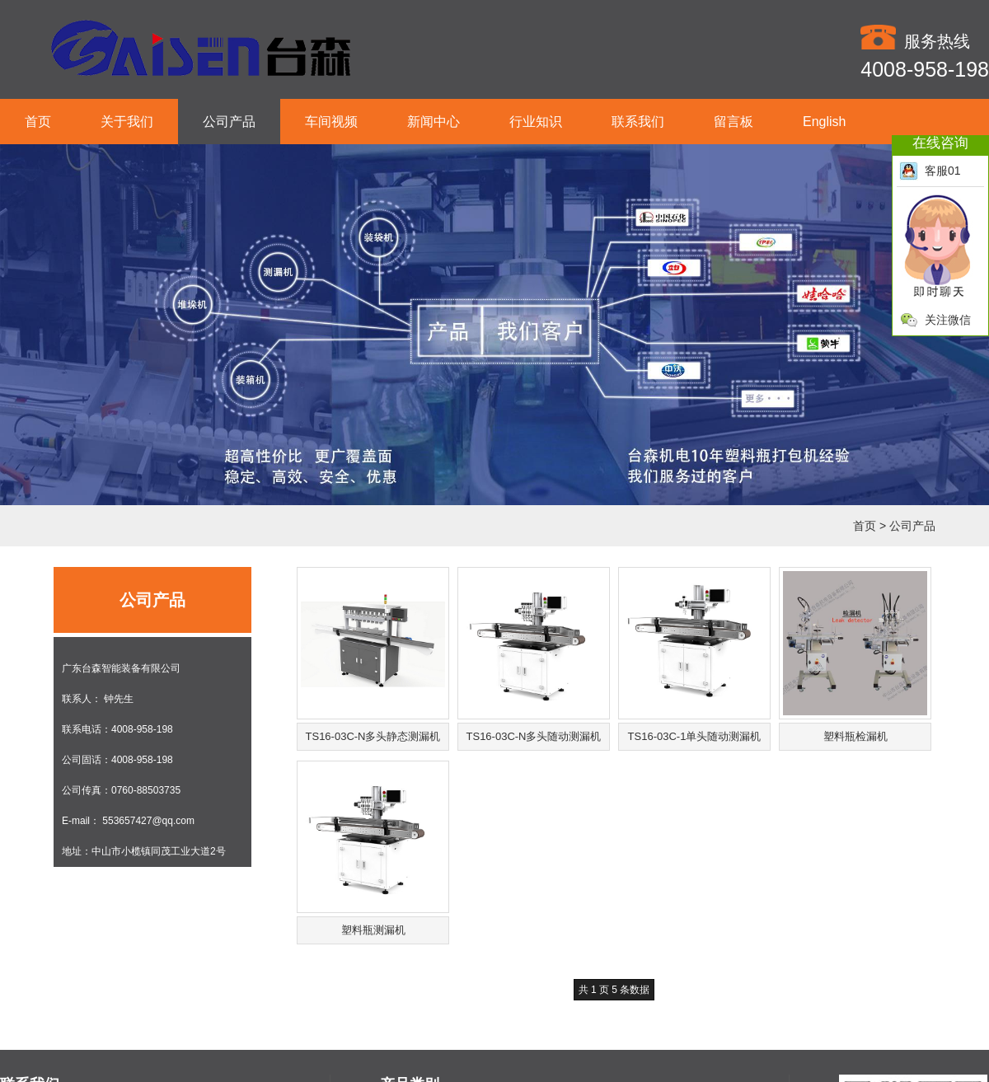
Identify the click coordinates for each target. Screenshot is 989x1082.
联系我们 (638, 122)
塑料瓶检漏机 (855, 736)
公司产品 (229, 122)
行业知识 (535, 122)
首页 (38, 122)
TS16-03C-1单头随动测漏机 (695, 736)
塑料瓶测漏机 (373, 930)
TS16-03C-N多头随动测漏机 (534, 736)
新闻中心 (433, 122)
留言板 (733, 122)
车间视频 (331, 122)
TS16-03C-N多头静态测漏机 (373, 736)
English (824, 122)
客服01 (930, 171)
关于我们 (127, 122)
